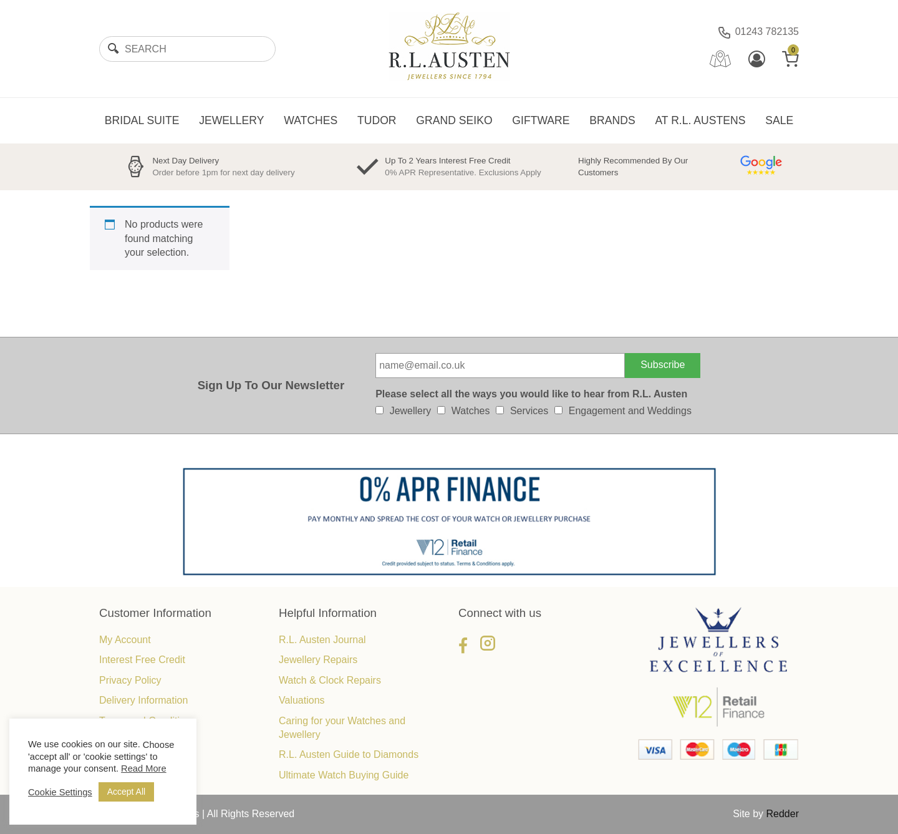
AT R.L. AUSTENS (700, 120)
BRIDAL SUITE (142, 120)
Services (529, 410)
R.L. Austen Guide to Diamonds (348, 754)
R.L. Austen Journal (322, 639)
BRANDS (612, 120)
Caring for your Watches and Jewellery (342, 727)
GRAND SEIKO (454, 120)
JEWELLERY (231, 120)
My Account (125, 639)
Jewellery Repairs (318, 659)
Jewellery (411, 410)
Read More (144, 768)
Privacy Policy (130, 680)
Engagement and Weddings (630, 410)
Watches (470, 410)
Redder (782, 813)
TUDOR (377, 120)
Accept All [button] (126, 792)
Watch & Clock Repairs (330, 680)
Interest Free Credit (142, 659)
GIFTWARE (540, 120)
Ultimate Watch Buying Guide (343, 775)
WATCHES (310, 120)
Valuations (302, 700)
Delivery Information (143, 700)
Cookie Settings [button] (60, 792)
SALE (779, 120)
